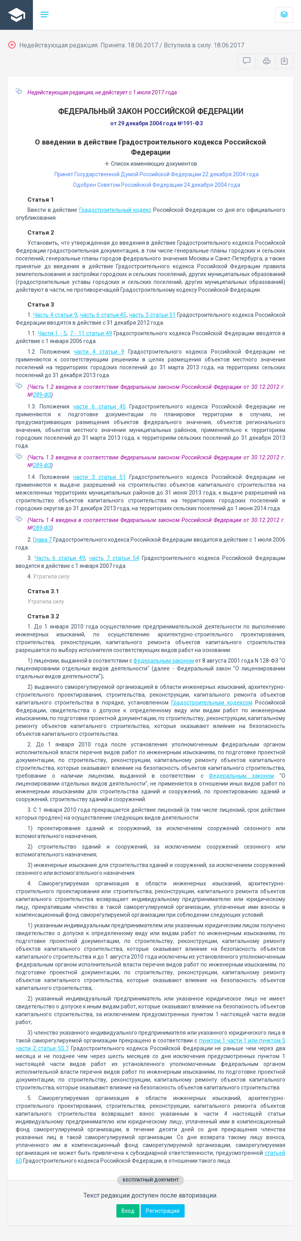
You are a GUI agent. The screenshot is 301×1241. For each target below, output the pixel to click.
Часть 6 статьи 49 (59, 558)
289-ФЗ (42, 395)
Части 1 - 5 (52, 333)
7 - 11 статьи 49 (91, 333)
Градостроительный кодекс (115, 210)
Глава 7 (42, 540)
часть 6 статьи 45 (103, 315)
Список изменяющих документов (150, 164)
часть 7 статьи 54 (114, 558)
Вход (127, 1211)
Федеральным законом (163, 661)
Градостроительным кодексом (211, 702)
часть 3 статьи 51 (152, 315)
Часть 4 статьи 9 (55, 315)
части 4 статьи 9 (99, 352)
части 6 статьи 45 (99, 406)
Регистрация (163, 1211)
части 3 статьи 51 (99, 477)
